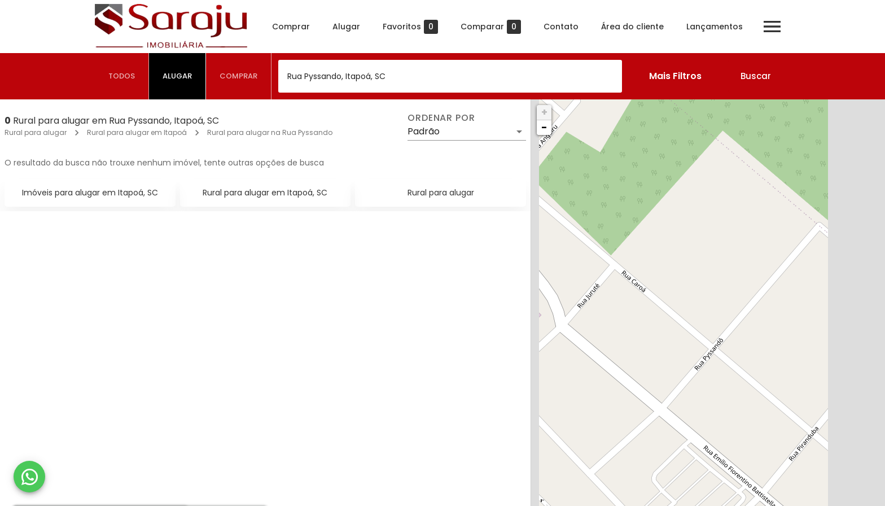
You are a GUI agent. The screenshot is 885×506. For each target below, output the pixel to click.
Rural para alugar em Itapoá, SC (265, 192)
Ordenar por (441, 118)
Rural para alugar (36, 132)
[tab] (122, 76)
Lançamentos (714, 26)
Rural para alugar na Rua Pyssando (269, 132)
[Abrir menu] (772, 26)
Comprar (291, 26)
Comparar (491, 27)
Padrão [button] (424, 131)
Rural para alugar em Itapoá (137, 132)
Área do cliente (632, 26)
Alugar (346, 26)
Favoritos (410, 27)
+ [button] (544, 112)
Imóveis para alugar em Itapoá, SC (90, 192)
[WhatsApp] (29, 476)
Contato (561, 26)
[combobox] (450, 76)
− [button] (544, 127)
